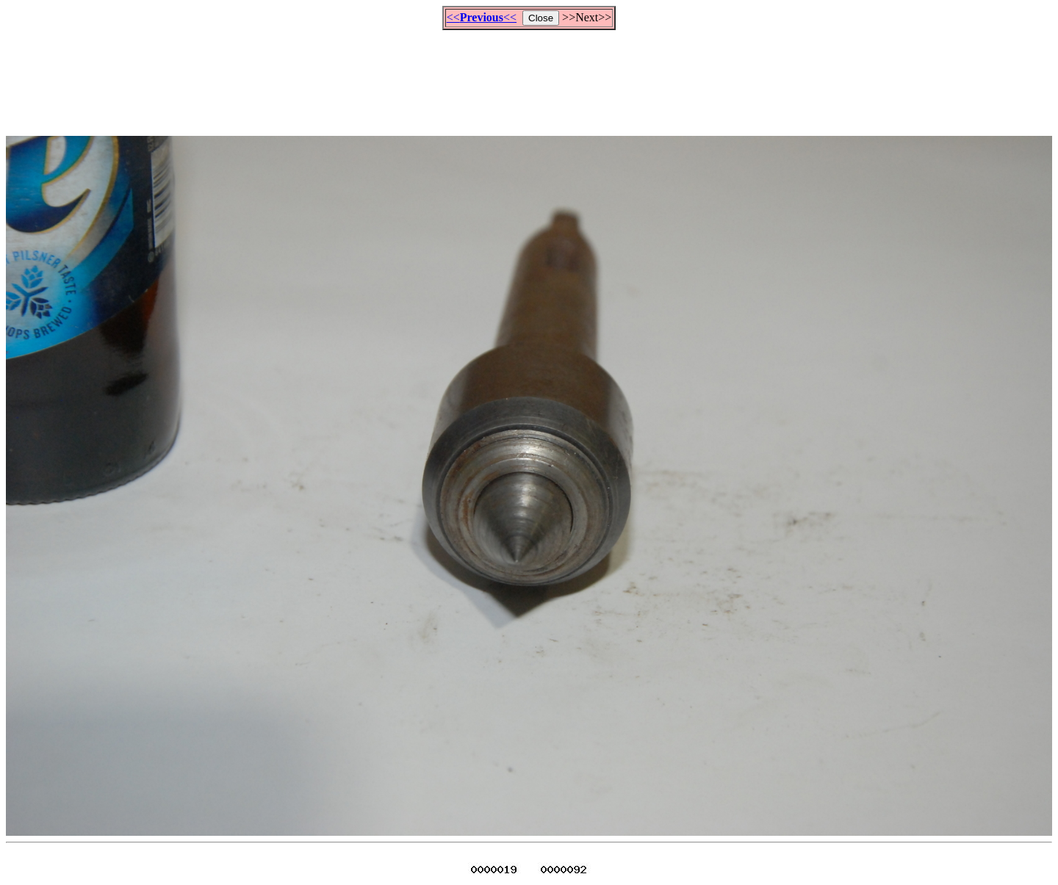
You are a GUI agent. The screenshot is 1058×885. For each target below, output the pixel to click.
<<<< (482, 17)
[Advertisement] (529, 76)
